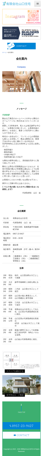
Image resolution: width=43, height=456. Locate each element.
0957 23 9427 (18, 234)
